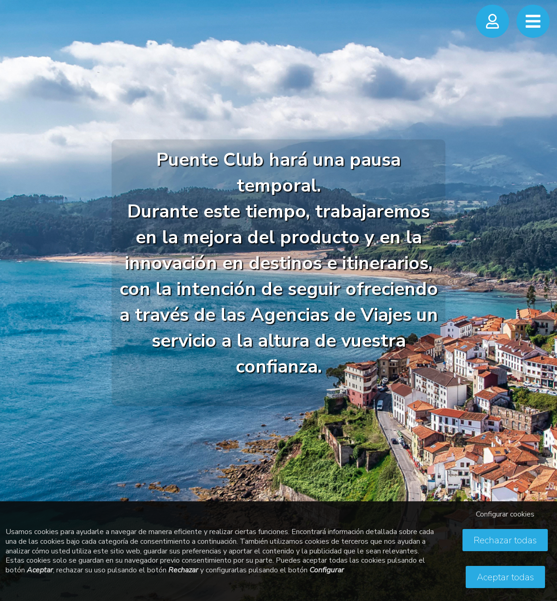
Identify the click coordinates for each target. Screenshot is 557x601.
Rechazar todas (505, 540)
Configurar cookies (505, 514)
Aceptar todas (505, 577)
